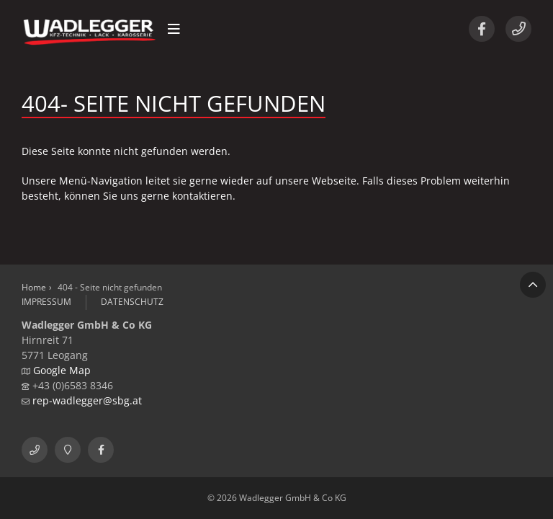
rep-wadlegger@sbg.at (87, 400)
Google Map (62, 370)
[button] (174, 29)
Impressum (46, 302)
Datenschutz (132, 302)
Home (34, 287)
